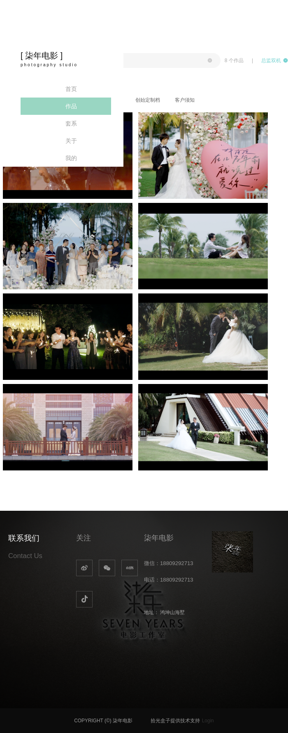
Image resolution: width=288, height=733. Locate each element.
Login (208, 721)
